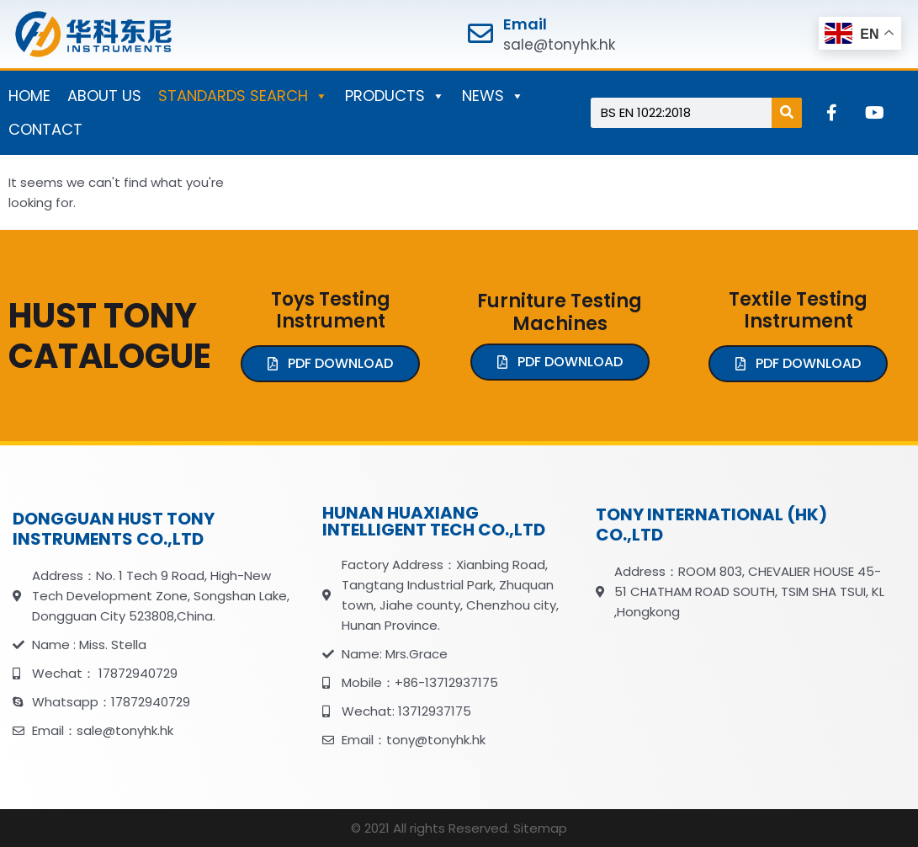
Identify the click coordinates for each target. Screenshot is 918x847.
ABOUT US (104, 95)
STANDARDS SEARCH (243, 96)
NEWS (493, 96)
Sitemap (540, 828)
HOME (29, 95)
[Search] (787, 113)
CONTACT (45, 129)
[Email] (480, 33)
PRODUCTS (395, 96)
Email (525, 24)
